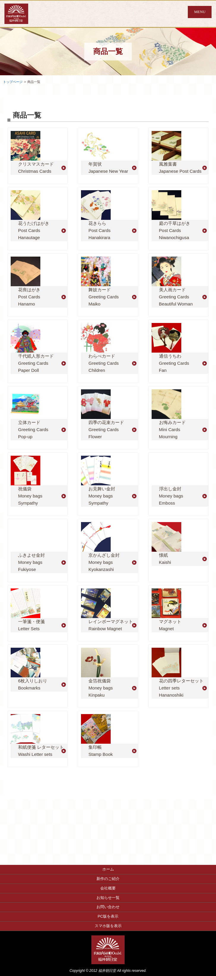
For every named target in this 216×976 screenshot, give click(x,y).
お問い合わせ (108, 907)
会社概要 (108, 888)
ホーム (108, 869)
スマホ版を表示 (108, 926)
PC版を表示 (108, 916)
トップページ (13, 82)
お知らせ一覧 (108, 897)
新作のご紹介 (108, 878)
